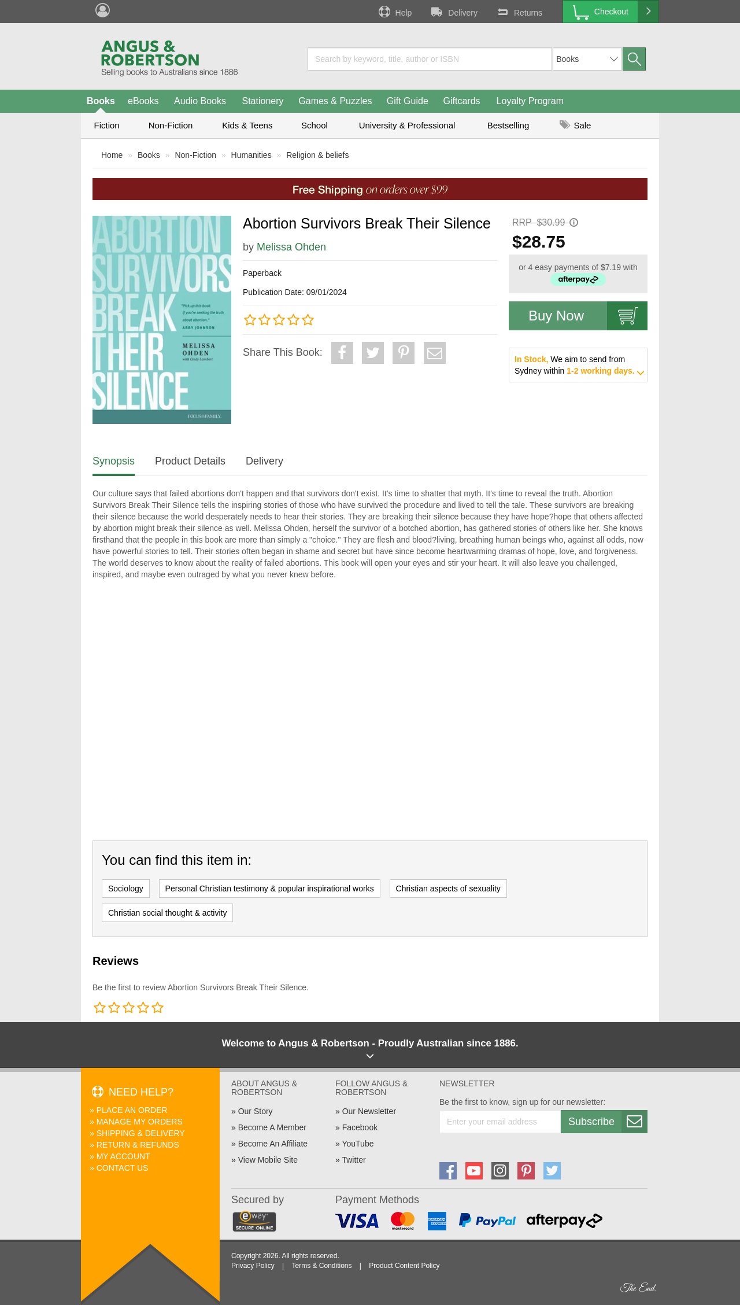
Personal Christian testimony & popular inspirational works (269, 888)
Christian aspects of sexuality (448, 888)
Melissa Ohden (291, 247)
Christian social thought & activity (167, 912)
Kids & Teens (247, 125)
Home (112, 155)
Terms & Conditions (321, 1266)
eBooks (143, 101)
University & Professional (407, 125)
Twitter (353, 1159)
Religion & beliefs (317, 155)
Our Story (255, 1111)
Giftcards (461, 101)
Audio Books (200, 101)
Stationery (262, 101)
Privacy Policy (253, 1266)
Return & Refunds (138, 1144)
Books (101, 101)
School (314, 125)
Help (394, 11)
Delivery (453, 11)
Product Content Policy (404, 1266)
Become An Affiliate (273, 1143)
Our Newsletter (369, 1111)
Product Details (190, 461)
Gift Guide (407, 101)
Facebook (360, 1127)
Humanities (251, 155)
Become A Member (272, 1127)
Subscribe (607, 1122)
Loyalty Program (530, 101)
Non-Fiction (171, 125)
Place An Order (132, 1110)
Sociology (125, 888)
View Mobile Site (268, 1159)
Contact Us (123, 1168)
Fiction (106, 125)
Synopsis (113, 461)
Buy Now (588, 315)
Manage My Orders (140, 1121)
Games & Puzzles (335, 101)
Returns (518, 11)
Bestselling (508, 125)
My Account (123, 1156)
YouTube (357, 1143)
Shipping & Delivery (141, 1133)
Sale (575, 125)
